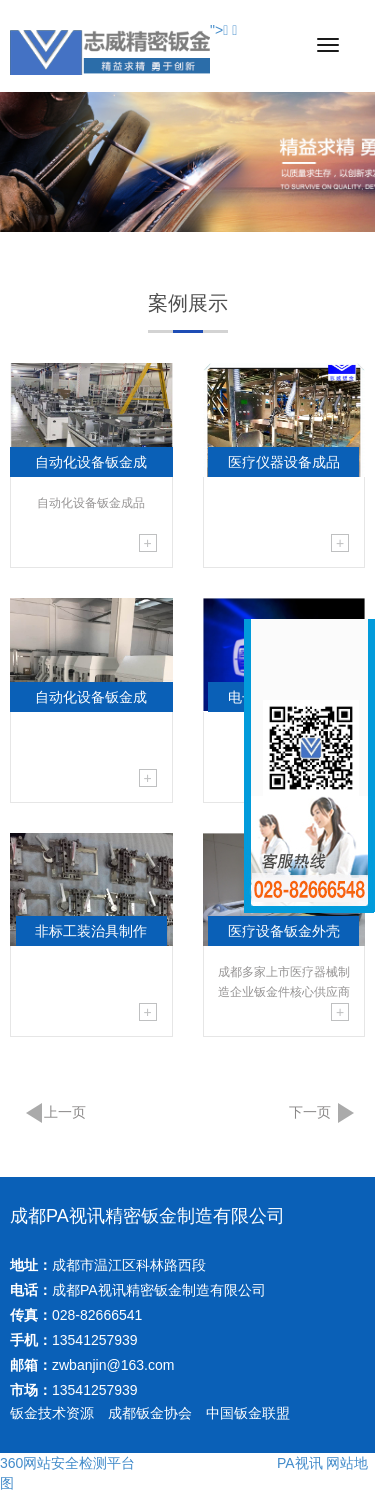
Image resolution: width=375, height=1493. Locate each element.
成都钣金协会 (150, 1413)
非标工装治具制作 (91, 931)
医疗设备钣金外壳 (284, 931)
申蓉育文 (245, 1463)
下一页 (310, 1112)
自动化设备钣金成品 (91, 465)
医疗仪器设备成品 (284, 462)
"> (219, 30)
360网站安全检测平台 (67, 1463)
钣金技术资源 (52, 1413)
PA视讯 (300, 1463)
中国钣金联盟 (248, 1413)
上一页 (65, 1112)
